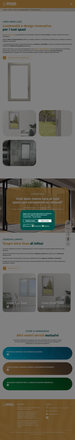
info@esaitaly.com (53, 414)
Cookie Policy (41, 434)
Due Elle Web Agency (60, 432)
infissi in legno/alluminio (41, 49)
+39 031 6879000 (53, 411)
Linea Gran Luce (9, 34)
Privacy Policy (34, 434)
